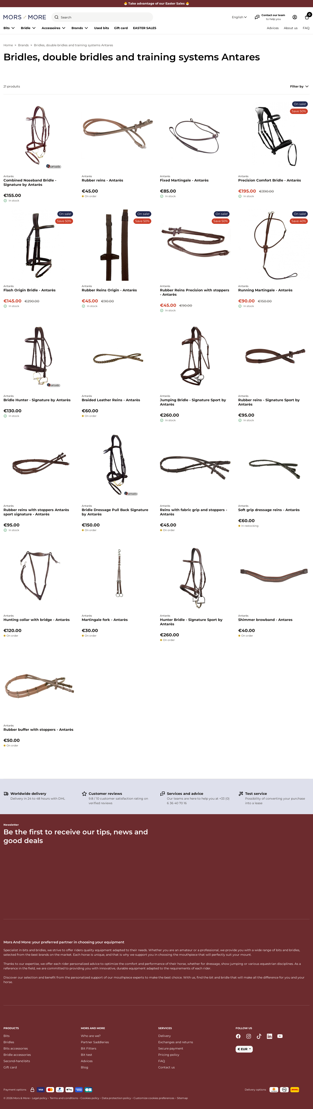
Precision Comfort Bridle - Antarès (269, 180)
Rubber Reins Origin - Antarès (109, 290)
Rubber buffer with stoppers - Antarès (38, 730)
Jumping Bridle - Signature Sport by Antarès (193, 402)
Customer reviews (105, 794)
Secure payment (170, 1048)
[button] (240, 17)
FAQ (306, 28)
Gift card (121, 28)
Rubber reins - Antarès (102, 180)
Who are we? (91, 1036)
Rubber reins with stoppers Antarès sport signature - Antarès (36, 512)
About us (291, 28)
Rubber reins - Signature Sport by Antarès (269, 402)
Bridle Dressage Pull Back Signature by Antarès (115, 512)
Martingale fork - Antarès (105, 620)
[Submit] (56, 17)
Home (8, 45)
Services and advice (185, 794)
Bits (6, 1036)
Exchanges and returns (175, 1042)
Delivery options (255, 1089)
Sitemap (182, 1098)
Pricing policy (168, 1055)
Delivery (164, 1036)
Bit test (86, 1055)
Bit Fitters (88, 1048)
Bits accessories (15, 1048)
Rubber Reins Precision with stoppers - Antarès (194, 292)
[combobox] (102, 17)
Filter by (300, 86)
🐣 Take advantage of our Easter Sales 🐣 (156, 3)
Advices (273, 28)
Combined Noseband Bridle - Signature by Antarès (29, 182)
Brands (23, 45)
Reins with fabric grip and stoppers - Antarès (193, 512)
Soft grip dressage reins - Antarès (269, 510)
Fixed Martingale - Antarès (184, 180)
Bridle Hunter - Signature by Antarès (37, 400)
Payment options (14, 1089)
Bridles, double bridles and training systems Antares (73, 45)
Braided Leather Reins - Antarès (111, 400)
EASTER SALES (144, 28)
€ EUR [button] (243, 1049)
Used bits (101, 28)
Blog (84, 1067)
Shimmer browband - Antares (265, 620)
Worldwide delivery (28, 794)
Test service (256, 794)
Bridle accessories (17, 1055)
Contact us (166, 1067)
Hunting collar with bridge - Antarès (36, 620)
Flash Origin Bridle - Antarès (29, 290)
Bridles (8, 1042)
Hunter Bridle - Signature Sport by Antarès (191, 622)
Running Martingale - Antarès (265, 290)
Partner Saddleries (95, 1042)
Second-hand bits (16, 1061)
